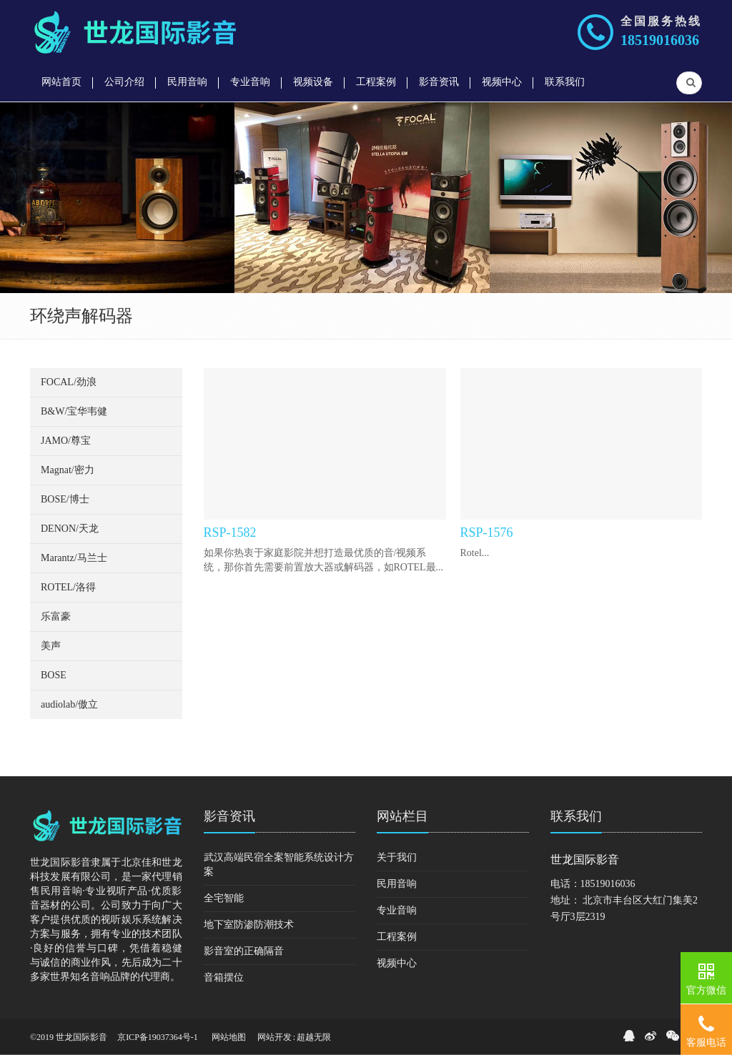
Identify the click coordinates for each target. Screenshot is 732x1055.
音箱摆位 (224, 977)
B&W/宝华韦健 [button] (74, 411)
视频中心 (397, 963)
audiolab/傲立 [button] (69, 704)
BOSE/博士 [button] (65, 499)
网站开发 (274, 1037)
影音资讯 (229, 816)
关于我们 (397, 857)
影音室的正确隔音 (244, 951)
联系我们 (576, 816)
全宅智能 (224, 898)
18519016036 (659, 40)
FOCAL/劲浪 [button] (69, 382)
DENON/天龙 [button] (70, 528)
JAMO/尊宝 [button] (66, 440)
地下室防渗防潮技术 (249, 924)
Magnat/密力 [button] (67, 470)
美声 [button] (51, 645)
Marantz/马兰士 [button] (74, 558)
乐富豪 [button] (56, 616)
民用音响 (397, 883)
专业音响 (397, 910)
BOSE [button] (53, 675)
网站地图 (229, 1037)
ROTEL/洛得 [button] (68, 587)
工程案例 (397, 936)
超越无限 (314, 1037)
